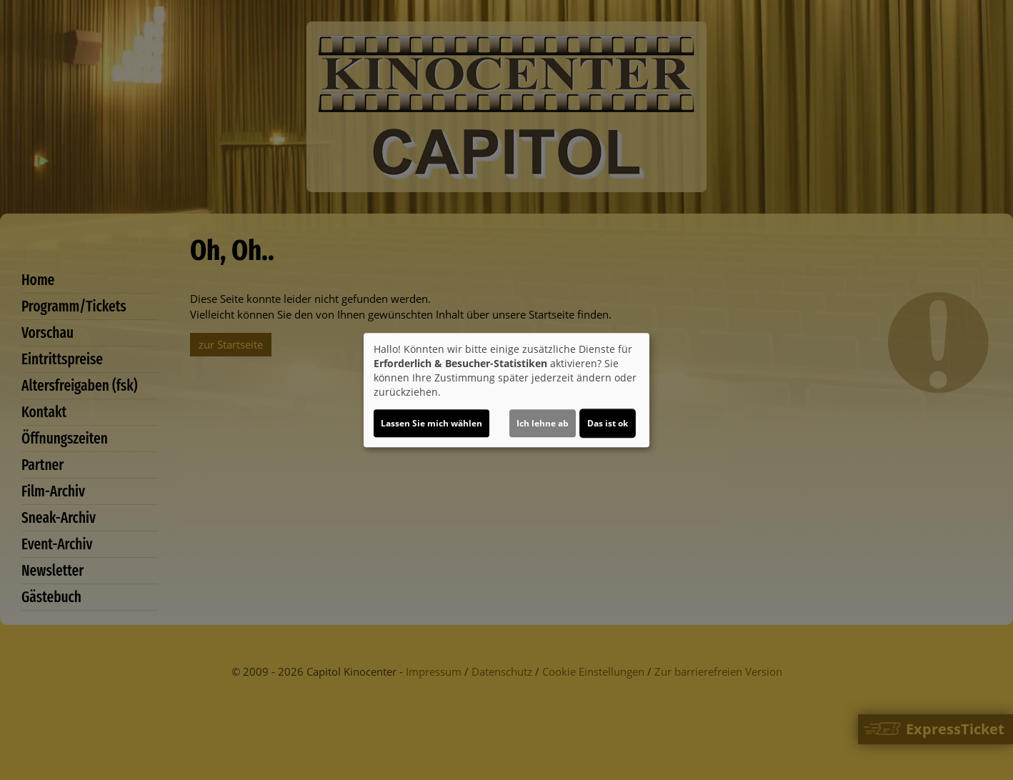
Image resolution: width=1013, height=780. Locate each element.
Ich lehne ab (543, 423)
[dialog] (506, 390)
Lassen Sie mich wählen (431, 423)
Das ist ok (607, 423)
